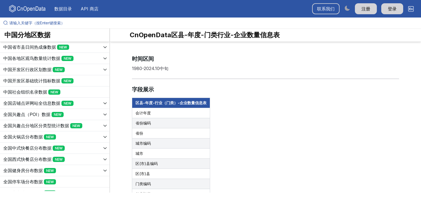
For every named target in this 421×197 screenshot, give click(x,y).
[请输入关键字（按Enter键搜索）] (213, 23)
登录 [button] (392, 8)
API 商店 (89, 8)
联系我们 (326, 8)
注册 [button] (365, 8)
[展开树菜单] (54, 47)
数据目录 (63, 8)
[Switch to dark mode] (347, 8)
